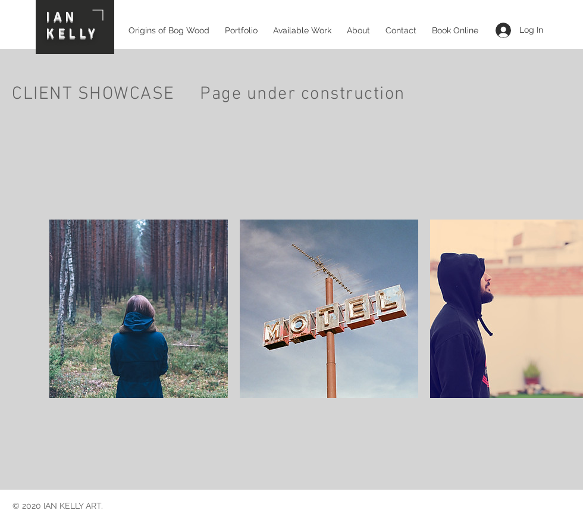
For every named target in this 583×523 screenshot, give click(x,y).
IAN (62, 16)
